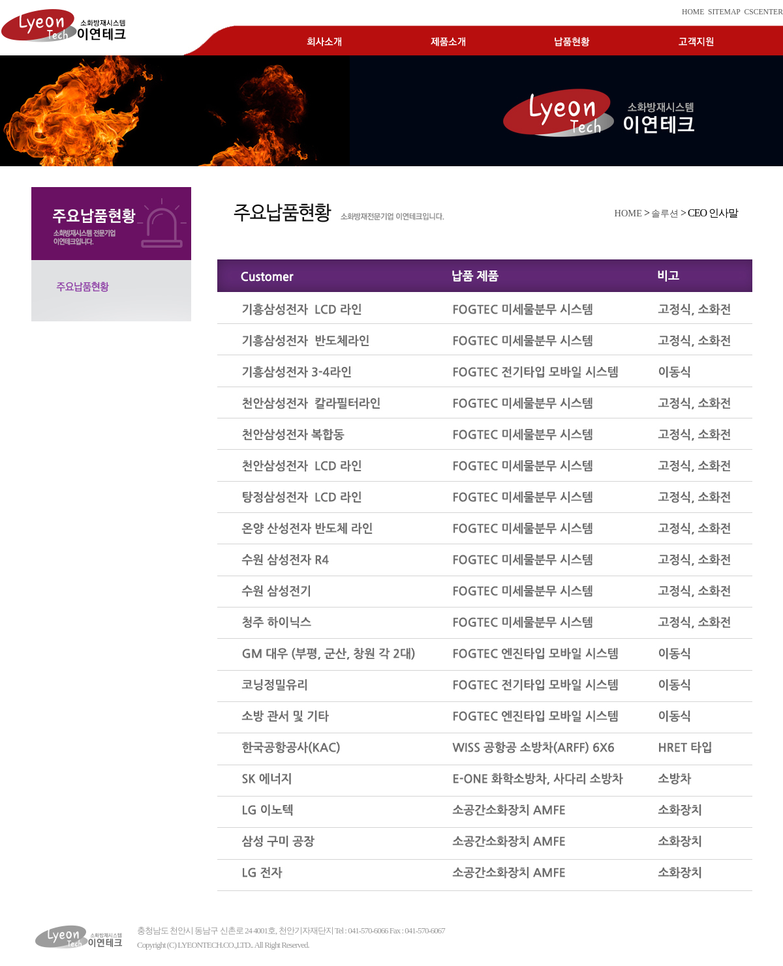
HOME (693, 12)
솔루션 (665, 213)
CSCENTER (763, 12)
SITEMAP (724, 12)
